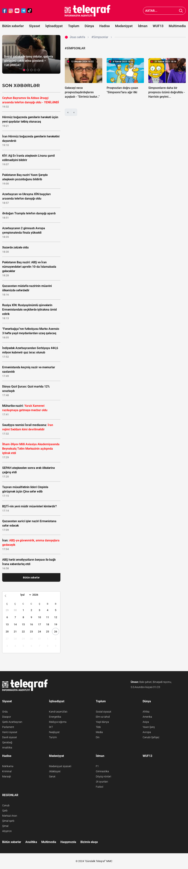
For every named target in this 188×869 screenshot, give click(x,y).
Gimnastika (102, 771)
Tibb (98, 727)
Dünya (89, 26)
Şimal (5, 825)
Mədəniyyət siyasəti (60, 766)
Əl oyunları (102, 781)
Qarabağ (7, 742)
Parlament (8, 727)
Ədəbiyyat (55, 771)
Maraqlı (6, 776)
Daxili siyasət (9, 737)
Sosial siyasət (103, 711)
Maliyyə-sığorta (57, 721)
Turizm (53, 737)
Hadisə (104, 26)
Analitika (7, 747)
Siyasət (34, 26)
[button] (24, 70)
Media (99, 732)
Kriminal (7, 771)
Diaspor (6, 716)
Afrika (146, 711)
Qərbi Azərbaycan (12, 721)
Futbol (99, 786)
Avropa (147, 732)
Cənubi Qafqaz (151, 737)
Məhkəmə (7, 766)
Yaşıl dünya (102, 721)
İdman (142, 26)
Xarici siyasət (9, 732)
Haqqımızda (68, 842)
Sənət (52, 776)
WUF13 (158, 26)
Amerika (147, 716)
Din (98, 737)
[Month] (25, 594)
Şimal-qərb (8, 820)
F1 (97, 766)
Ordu (5, 711)
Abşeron (7, 831)
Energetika (55, 716)
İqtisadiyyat (54, 26)
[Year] (38, 594)
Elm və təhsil (103, 716)
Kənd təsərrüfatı (58, 711)
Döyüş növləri (103, 776)
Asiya (146, 721)
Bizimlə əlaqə (89, 842)
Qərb (5, 810)
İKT (51, 727)
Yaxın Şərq (149, 727)
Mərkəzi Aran (9, 815)
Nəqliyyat (54, 732)
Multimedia (177, 26)
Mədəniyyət (124, 26)
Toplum (73, 26)
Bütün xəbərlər (13, 26)
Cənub (6, 805)
